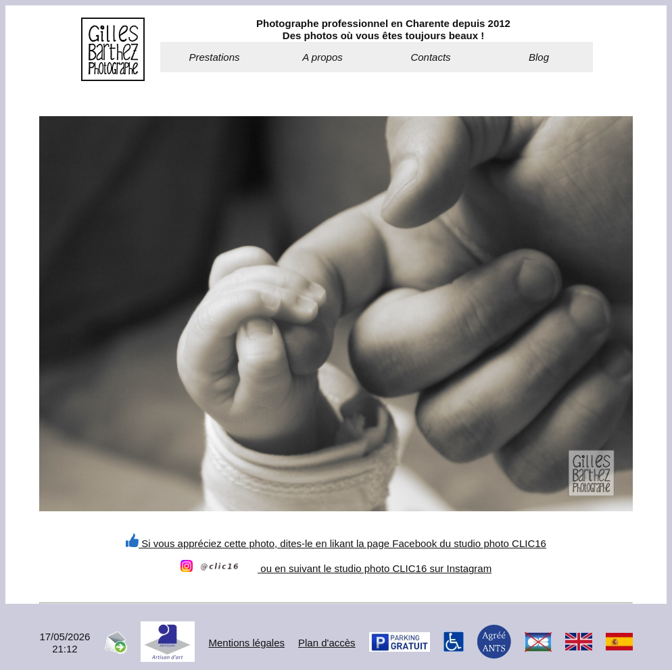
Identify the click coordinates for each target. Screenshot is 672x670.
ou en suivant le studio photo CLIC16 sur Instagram (336, 568)
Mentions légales (246, 642)
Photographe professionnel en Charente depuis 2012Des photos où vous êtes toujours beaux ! (383, 29)
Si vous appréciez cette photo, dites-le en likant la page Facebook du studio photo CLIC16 (336, 543)
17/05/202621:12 (64, 642)
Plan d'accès (327, 642)
